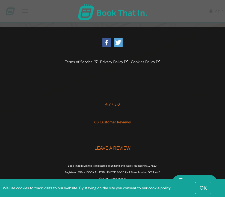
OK (203, 188)
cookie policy (160, 188)
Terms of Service (79, 61)
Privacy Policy (111, 61)
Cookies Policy (143, 61)
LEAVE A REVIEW (112, 148)
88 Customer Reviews (112, 122)
